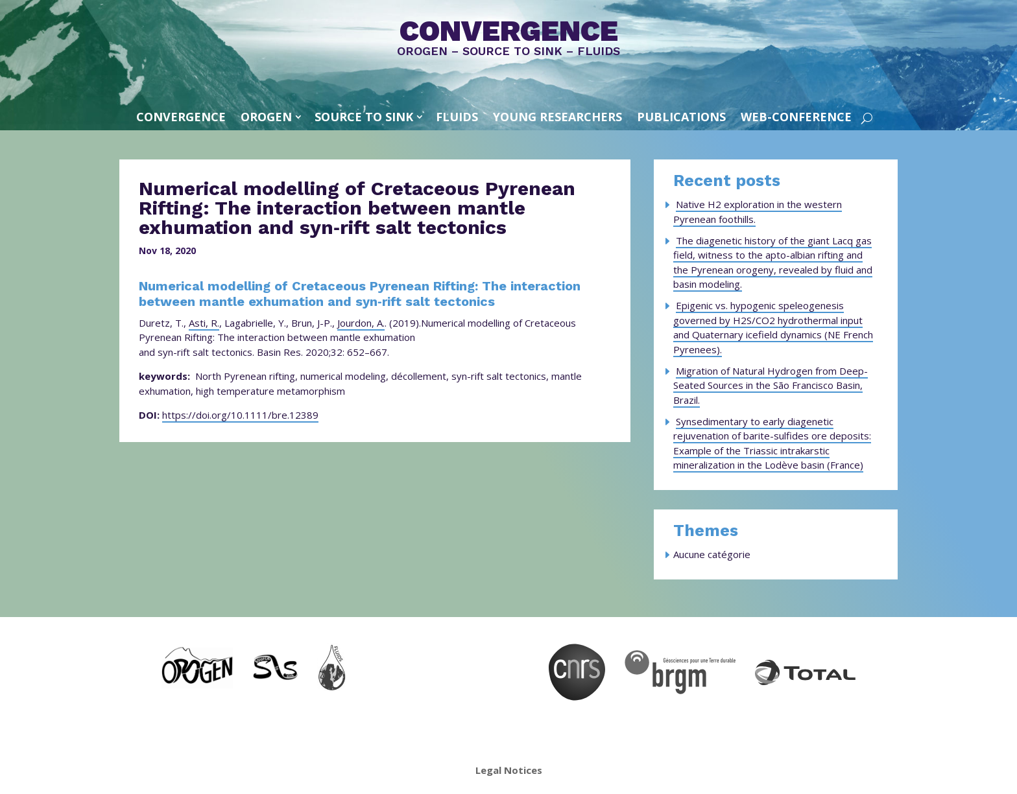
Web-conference (796, 116)
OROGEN (266, 116)
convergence (181, 116)
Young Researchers (557, 116)
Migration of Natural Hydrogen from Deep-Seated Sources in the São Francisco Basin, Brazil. (770, 385)
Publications (681, 116)
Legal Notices (508, 770)
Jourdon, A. (361, 322)
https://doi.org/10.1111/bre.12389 (240, 414)
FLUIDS (457, 116)
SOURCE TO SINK (364, 116)
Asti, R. (204, 322)
